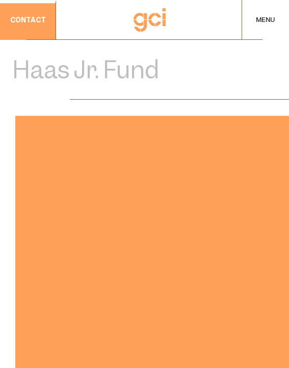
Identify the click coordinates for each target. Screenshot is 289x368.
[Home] (150, 20)
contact (28, 21)
